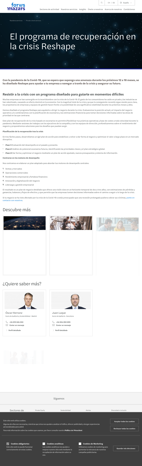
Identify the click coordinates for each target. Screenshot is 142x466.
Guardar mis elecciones (126, 448)
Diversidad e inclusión (118, 410)
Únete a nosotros (95, 9)
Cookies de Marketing (93, 444)
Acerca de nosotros (113, 9)
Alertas (88, 410)
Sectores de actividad (49, 9)
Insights (82, 9)
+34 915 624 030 (14, 323)
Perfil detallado (13, 331)
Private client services (33, 19)
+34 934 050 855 (61, 326)
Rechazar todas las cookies (124, 428)
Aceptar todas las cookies (124, 421)
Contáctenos (129, 9)
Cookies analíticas (55, 444)
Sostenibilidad (66, 410)
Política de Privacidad (73, 430)
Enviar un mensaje (14, 326)
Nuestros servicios (69, 9)
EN (109, 2)
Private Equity (40, 410)
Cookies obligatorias (20, 444)
